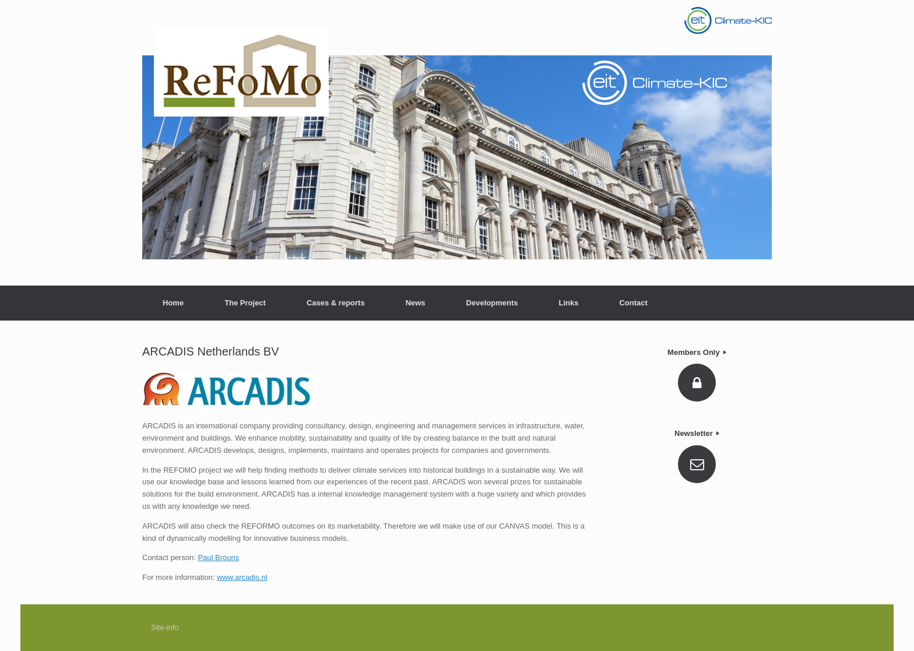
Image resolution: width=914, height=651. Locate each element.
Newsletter (696, 433)
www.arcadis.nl (242, 577)
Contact (633, 302)
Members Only (696, 352)
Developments (492, 302)
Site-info (165, 627)
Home (173, 302)
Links (568, 302)
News (416, 302)
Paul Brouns (218, 557)
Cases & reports (336, 302)
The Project (245, 302)
